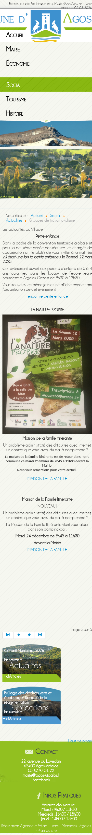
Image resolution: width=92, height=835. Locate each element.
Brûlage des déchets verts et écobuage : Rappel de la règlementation (27, 698)
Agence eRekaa (33, 825)
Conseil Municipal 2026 (24, 650)
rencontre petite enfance (47, 296)
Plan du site (47, 830)
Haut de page (80, 741)
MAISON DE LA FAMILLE (47, 478)
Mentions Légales (76, 825)
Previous (3, 163)
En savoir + (13, 660)
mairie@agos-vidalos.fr (41, 775)
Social (14, 85)
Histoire (14, 113)
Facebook (41, 780)
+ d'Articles (12, 676)
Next (88, 163)
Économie (17, 63)
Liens (55, 825)
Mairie (13, 49)
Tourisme (16, 99)
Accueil (15, 35)
